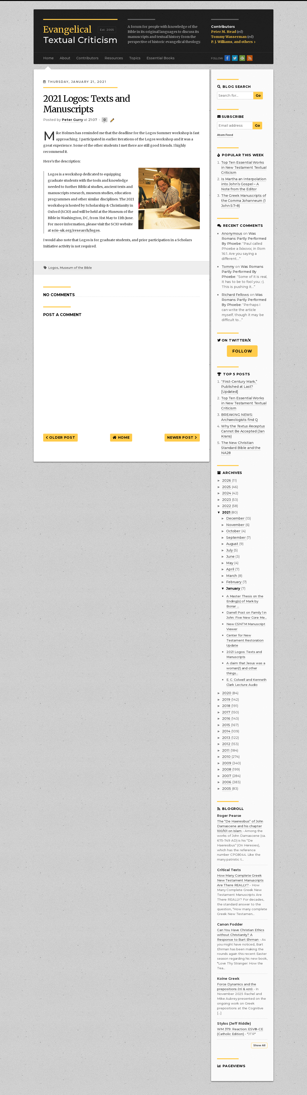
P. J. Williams (221, 42)
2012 (226, 744)
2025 (226, 487)
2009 (227, 763)
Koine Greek (228, 979)
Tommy (228, 266)
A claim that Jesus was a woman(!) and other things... (245, 668)
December (235, 518)
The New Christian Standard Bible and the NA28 (240, 448)
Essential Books (161, 58)
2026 (227, 480)
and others (244, 42)
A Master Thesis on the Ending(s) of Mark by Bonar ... (244, 601)
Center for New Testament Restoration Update (245, 640)
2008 (227, 769)
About (65, 58)
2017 (226, 712)
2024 (227, 493)
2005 (227, 788)
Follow (242, 351)
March (232, 576)
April (230, 569)
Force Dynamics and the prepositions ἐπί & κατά (236, 986)
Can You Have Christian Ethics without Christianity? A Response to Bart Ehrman (240, 934)
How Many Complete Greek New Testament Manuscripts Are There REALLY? (240, 880)
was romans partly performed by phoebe (244, 238)
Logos (53, 267)
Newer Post (182, 437)
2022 (227, 506)
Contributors (87, 58)
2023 (227, 499)
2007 (227, 776)
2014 (226, 731)
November (235, 525)
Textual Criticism (80, 34)
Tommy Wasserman (229, 37)
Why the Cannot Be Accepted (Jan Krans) (243, 431)
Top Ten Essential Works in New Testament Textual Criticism (243, 167)
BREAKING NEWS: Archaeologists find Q (239, 417)
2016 (226, 718)
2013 (226, 738)
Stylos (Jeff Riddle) (234, 1024)
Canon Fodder (230, 924)
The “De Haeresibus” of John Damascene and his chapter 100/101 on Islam (240, 826)
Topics (135, 58)
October (233, 531)
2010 (226, 756)
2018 (226, 706)
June (230, 556)
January (233, 588)
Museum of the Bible (76, 267)
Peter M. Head (224, 32)
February (234, 582)
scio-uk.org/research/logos (76, 230)
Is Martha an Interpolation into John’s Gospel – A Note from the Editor (243, 184)
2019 (226, 699)
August (232, 544)
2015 (226, 725)
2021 (226, 512)
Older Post (60, 437)
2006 (227, 782)
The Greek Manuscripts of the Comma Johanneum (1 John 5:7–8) (243, 200)
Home (48, 58)
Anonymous (232, 233)
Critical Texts (229, 870)
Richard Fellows (235, 295)
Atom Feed (225, 135)
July (230, 550)
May (230, 563)
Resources (114, 58)
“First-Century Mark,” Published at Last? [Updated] (239, 386)
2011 (226, 750)
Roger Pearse (229, 816)
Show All (259, 1045)
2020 (227, 693)
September (236, 537)
